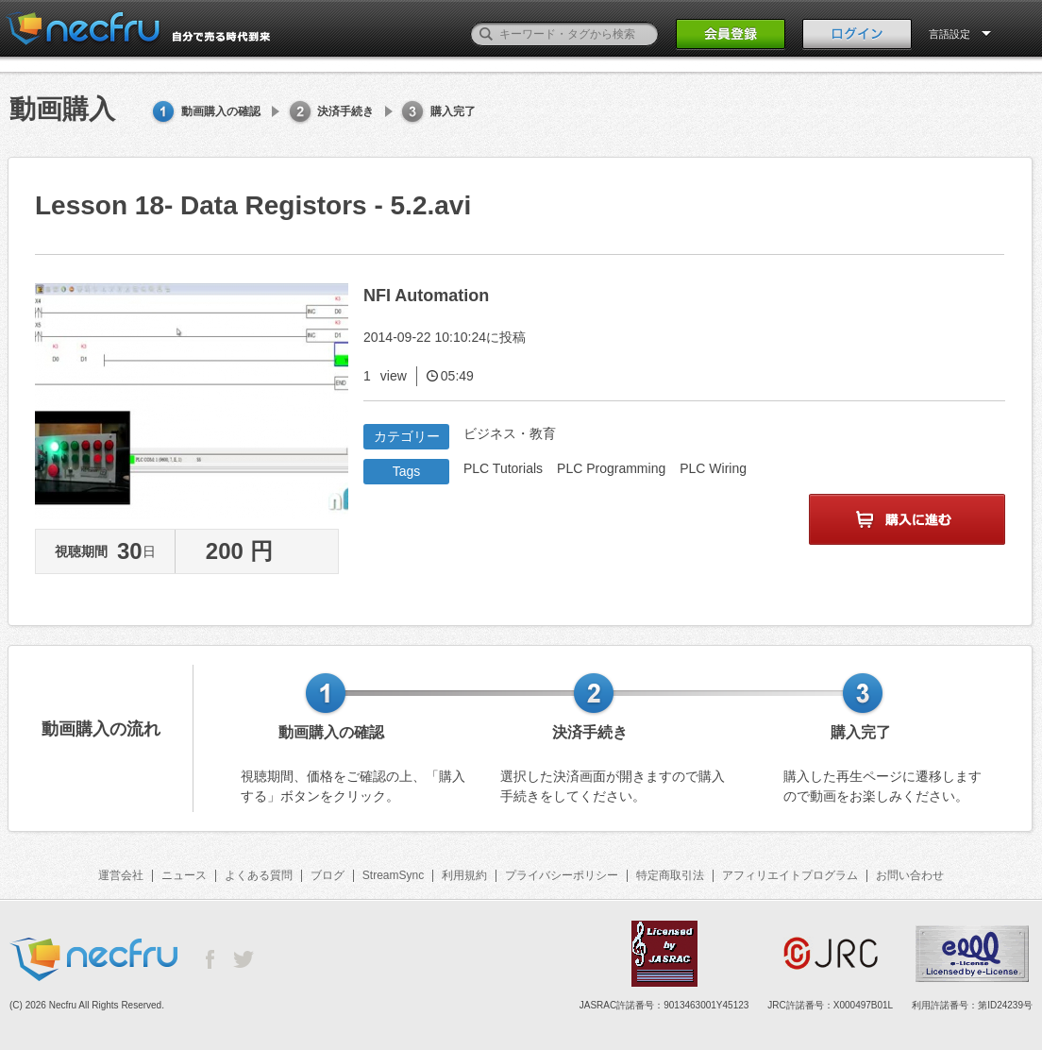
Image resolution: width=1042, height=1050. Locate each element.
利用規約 (464, 875)
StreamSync (393, 875)
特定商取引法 (670, 875)
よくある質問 (259, 875)
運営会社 (120, 875)
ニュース (184, 875)
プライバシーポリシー (561, 875)
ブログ (328, 875)
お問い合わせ (910, 875)
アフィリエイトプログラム (790, 875)
